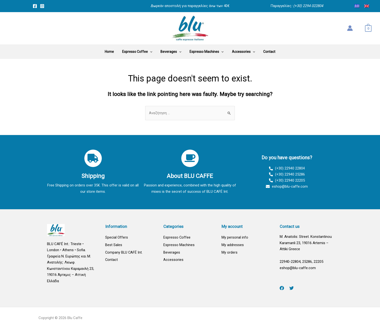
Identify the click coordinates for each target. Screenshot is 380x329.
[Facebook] (35, 6)
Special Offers (116, 237)
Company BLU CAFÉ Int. (124, 252)
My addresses (233, 245)
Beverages (171, 252)
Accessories (173, 260)
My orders (230, 252)
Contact (111, 260)
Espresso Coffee (177, 237)
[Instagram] (42, 6)
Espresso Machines (179, 245)
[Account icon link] (350, 28)
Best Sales (113, 245)
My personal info (235, 237)
